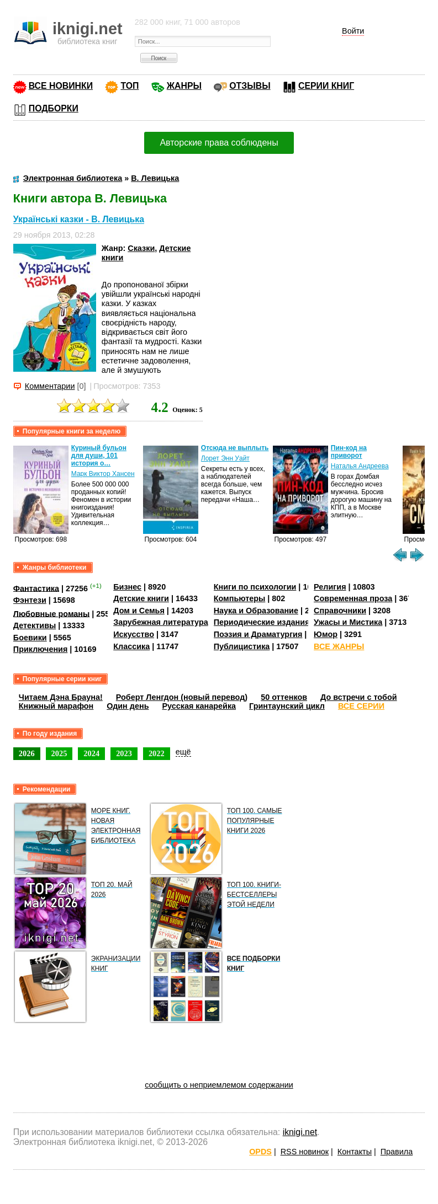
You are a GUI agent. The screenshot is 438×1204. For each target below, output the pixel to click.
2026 (27, 753)
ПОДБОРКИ (53, 108)
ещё (183, 751)
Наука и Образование (256, 610)
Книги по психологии (255, 586)
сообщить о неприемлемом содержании (219, 1084)
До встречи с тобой (358, 697)
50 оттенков (284, 697)
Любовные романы (51, 613)
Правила (397, 1151)
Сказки (141, 248)
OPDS (260, 1151)
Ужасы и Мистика (348, 622)
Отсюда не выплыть (235, 448)
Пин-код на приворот (349, 451)
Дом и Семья (139, 610)
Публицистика (242, 646)
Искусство (133, 634)
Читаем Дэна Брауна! (61, 697)
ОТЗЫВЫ (249, 85)
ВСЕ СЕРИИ (361, 706)
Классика (131, 646)
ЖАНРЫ (184, 85)
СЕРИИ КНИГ (326, 85)
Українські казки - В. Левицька (78, 219)
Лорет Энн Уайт (225, 458)
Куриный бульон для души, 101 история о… (98, 455)
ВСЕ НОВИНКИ (61, 85)
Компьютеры (240, 598)
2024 (91, 753)
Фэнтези (29, 600)
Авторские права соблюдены (219, 142)
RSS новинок (305, 1151)
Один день (128, 706)
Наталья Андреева (360, 466)
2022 (157, 753)
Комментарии (50, 386)
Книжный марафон (56, 706)
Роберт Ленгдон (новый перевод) (181, 697)
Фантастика (36, 588)
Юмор (325, 634)
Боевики (30, 637)
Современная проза (353, 598)
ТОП (129, 85)
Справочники (340, 610)
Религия (330, 586)
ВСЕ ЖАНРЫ (339, 646)
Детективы (34, 625)
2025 (59, 753)
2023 (124, 753)
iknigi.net (300, 1132)
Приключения (40, 649)
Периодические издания (262, 622)
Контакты (354, 1151)
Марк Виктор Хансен (103, 474)
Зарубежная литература (160, 622)
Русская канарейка (199, 706)
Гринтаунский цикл (287, 706)
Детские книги (141, 598)
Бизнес (127, 586)
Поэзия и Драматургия (258, 634)
